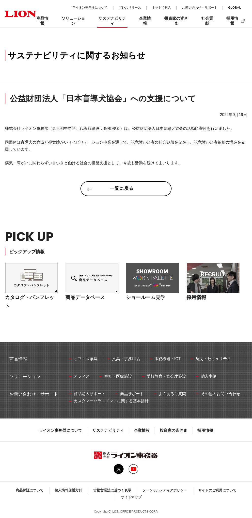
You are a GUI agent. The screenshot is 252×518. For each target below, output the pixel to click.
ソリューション (73, 20)
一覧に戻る (121, 188)
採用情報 (205, 430)
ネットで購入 (161, 7)
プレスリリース (130, 7)
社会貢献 (207, 20)
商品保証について (29, 490)
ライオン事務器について (60, 430)
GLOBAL (234, 7)
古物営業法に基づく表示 (112, 490)
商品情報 (42, 20)
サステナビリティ (108, 430)
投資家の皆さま (173, 430)
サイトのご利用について (217, 490)
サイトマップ (131, 497)
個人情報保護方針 (68, 490)
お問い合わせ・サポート (199, 7)
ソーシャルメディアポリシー (164, 490)
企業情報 (142, 430)
